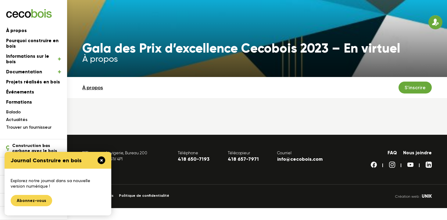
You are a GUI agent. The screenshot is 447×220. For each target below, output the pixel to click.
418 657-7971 (243, 159)
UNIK (427, 196)
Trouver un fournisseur (29, 127)
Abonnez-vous (31, 200)
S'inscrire (415, 87)
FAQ (392, 153)
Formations (19, 102)
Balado (13, 112)
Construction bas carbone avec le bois (31, 148)
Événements (20, 92)
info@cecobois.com (300, 159)
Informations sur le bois (33, 58)
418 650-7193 (193, 159)
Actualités (16, 119)
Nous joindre (417, 153)
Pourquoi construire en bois (32, 43)
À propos (16, 30)
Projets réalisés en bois (33, 82)
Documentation (33, 72)
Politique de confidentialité (144, 195)
